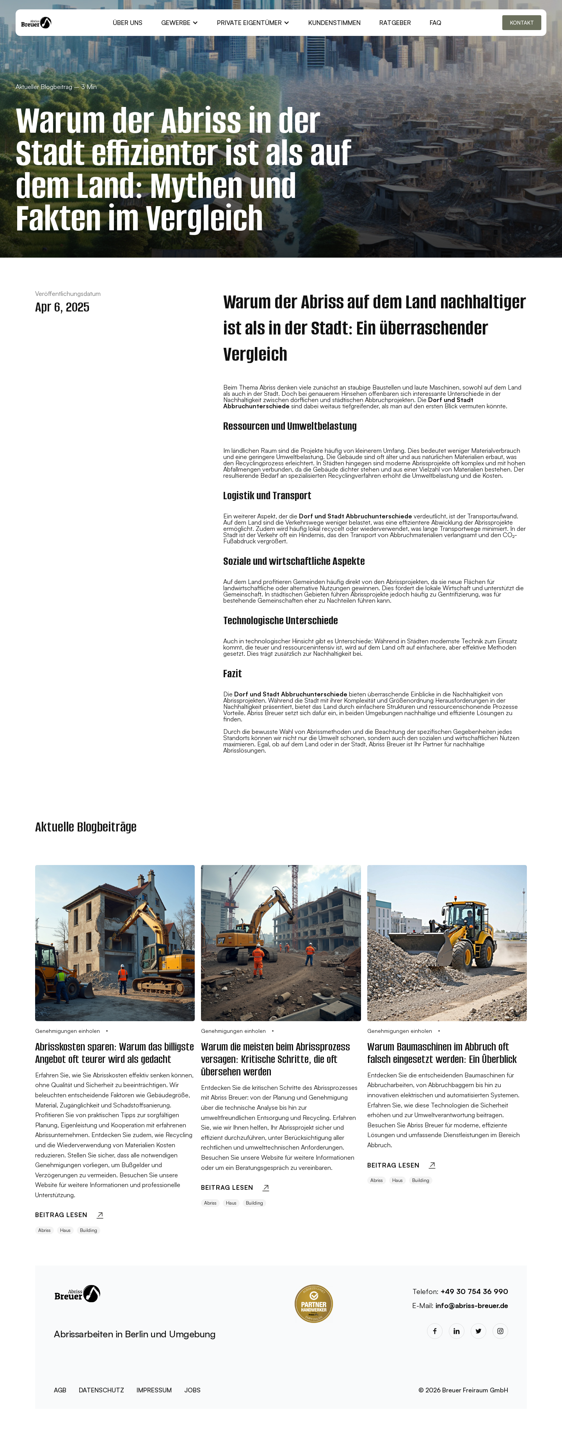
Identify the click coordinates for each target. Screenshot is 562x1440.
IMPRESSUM (154, 1390)
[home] (36, 22)
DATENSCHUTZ (101, 1390)
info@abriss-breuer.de (472, 1305)
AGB (60, 1390)
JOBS (192, 1390)
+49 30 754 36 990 (474, 1291)
